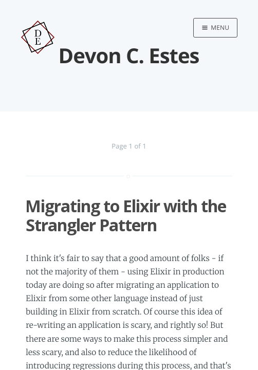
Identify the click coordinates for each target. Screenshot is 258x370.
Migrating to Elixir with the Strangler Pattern (125, 215)
